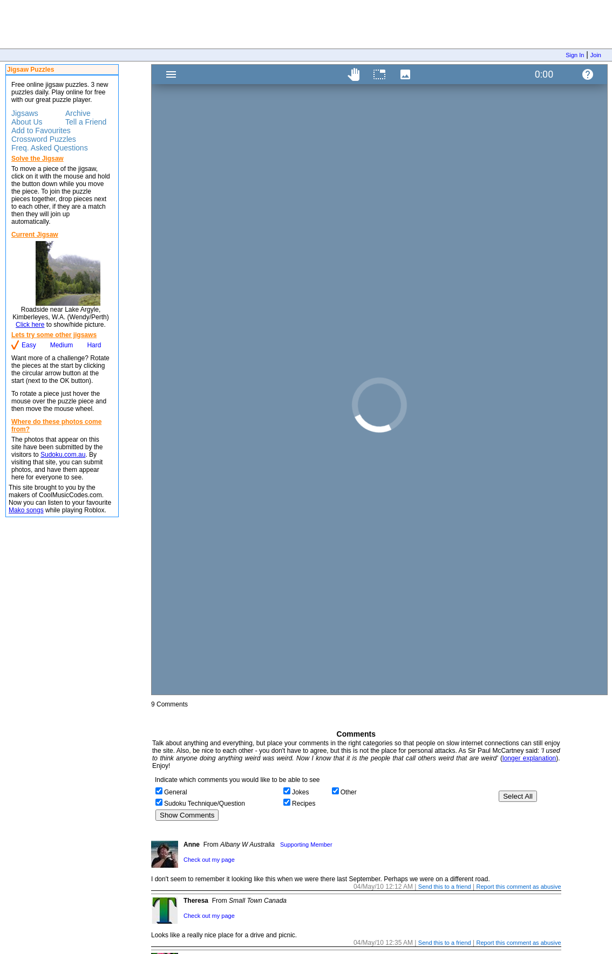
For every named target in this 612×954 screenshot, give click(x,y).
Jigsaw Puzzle (379, 379)
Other (349, 792)
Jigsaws (24, 113)
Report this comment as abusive (518, 886)
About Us (27, 122)
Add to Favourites (41, 130)
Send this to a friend (444, 886)
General (175, 792)
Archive (78, 113)
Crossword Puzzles (43, 139)
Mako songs (26, 510)
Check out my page (209, 859)
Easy (29, 345)
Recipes (303, 803)
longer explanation (529, 758)
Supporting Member (306, 844)
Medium (61, 345)
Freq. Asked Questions (49, 147)
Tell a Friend (85, 122)
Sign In (575, 55)
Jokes (300, 792)
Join (595, 55)
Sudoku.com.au (62, 454)
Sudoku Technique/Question (204, 803)
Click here (30, 324)
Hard (94, 345)
